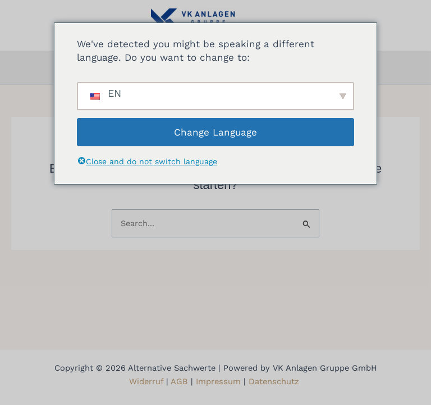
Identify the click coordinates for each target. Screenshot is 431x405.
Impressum (218, 381)
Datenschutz (275, 381)
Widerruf (146, 381)
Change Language (215, 132)
